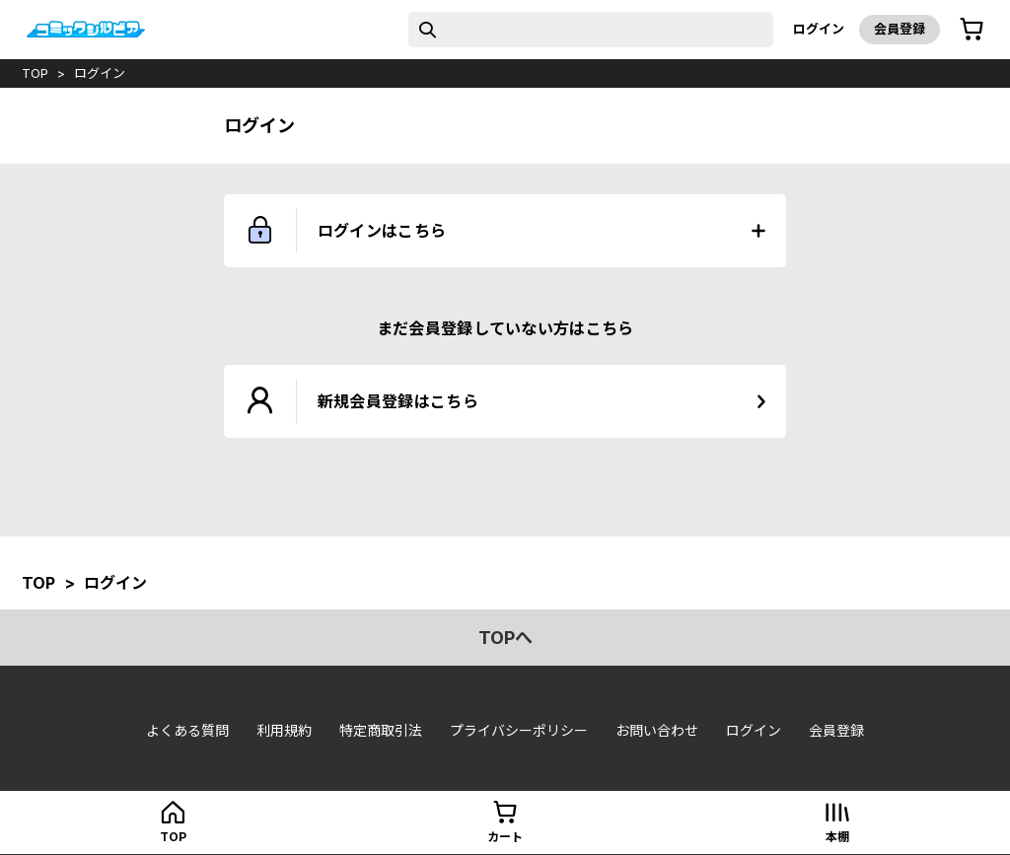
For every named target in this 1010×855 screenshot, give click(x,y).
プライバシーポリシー (519, 730)
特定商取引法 (380, 730)
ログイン (818, 28)
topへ (505, 637)
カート (505, 836)
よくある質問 (187, 730)
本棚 (837, 836)
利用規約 (284, 730)
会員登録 (899, 28)
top (35, 73)
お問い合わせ (656, 730)
